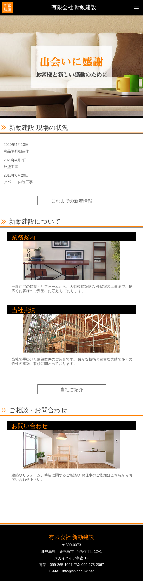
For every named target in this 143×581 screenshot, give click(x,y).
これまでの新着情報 (71, 200)
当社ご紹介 (71, 389)
